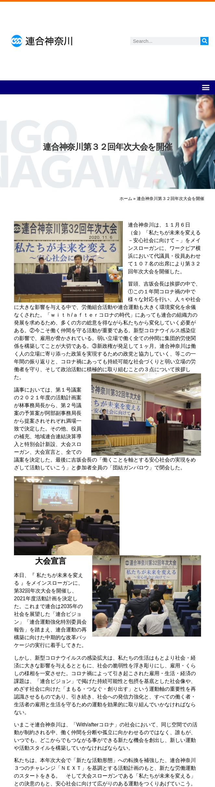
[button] (206, 87)
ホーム (126, 198)
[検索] (204, 41)
